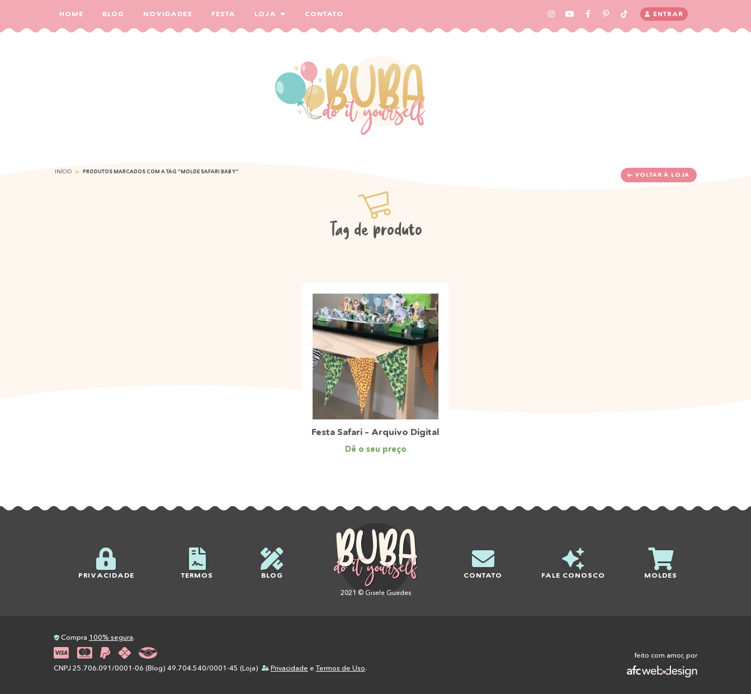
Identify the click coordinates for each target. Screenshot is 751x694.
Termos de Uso (340, 668)
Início (63, 171)
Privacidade (289, 668)
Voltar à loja (658, 174)
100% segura (111, 637)
